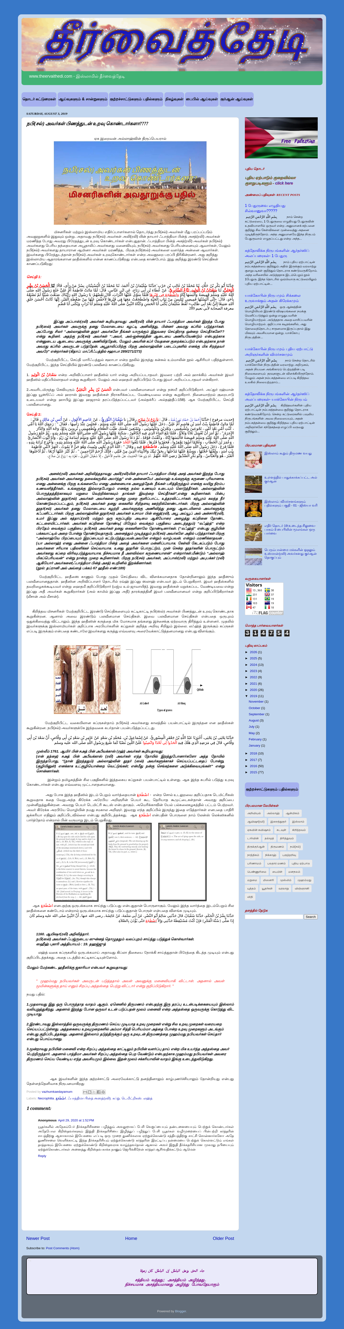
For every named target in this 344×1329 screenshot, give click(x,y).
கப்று (116, 1098)
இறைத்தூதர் (278, 821)
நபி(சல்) (295, 846)
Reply (42, 1156)
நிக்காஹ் (270, 855)
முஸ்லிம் (285, 880)
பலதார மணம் (276, 863)
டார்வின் (253, 838)
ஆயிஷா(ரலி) (255, 821)
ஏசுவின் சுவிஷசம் (259, 830)
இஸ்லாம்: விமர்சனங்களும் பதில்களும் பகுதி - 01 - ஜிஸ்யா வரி (290, 503)
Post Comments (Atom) (63, 1248)
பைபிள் (277, 871)
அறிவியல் (254, 813)
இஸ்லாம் (298, 821)
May (252, 733)
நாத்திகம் (253, 855)
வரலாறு (284, 888)
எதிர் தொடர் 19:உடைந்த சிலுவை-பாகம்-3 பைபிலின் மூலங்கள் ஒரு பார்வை (290, 529)
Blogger (180, 1311)
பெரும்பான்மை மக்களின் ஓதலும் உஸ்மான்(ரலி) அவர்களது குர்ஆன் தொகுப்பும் (290, 553)
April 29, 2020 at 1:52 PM (76, 1120)
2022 (254, 677)
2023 (254, 671)
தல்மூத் (269, 838)
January (255, 745)
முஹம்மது (304, 880)
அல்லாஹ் (273, 813)
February (256, 739)
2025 (254, 658)
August (254, 720)
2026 (254, 652)
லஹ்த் (147, 1098)
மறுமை (252, 880)
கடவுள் (281, 830)
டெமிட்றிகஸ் (131, 1098)
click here (284, 183)
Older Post (223, 1238)
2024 (254, 665)
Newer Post (38, 1238)
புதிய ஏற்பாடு (301, 863)
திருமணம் (277, 846)
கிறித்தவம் (299, 830)
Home (131, 1238)
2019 (254, 696)
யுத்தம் (251, 888)
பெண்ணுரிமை (256, 871)
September (257, 714)
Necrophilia (46, 1098)
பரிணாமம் (254, 863)
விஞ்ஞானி (302, 888)
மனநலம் (294, 871)
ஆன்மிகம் (292, 813)
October (255, 708)
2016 (254, 766)
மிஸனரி (268, 880)
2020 (254, 690)
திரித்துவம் (287, 838)
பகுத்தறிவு (289, 855)
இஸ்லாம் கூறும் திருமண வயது (288, 453)
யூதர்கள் (267, 888)
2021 (254, 683)
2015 (254, 772)
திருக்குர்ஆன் (256, 846)
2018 (254, 753)
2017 (254, 760)
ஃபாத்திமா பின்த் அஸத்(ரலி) (89, 1098)
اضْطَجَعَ (61, 1098)
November (256, 701)
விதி (250, 897)
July (252, 726)
